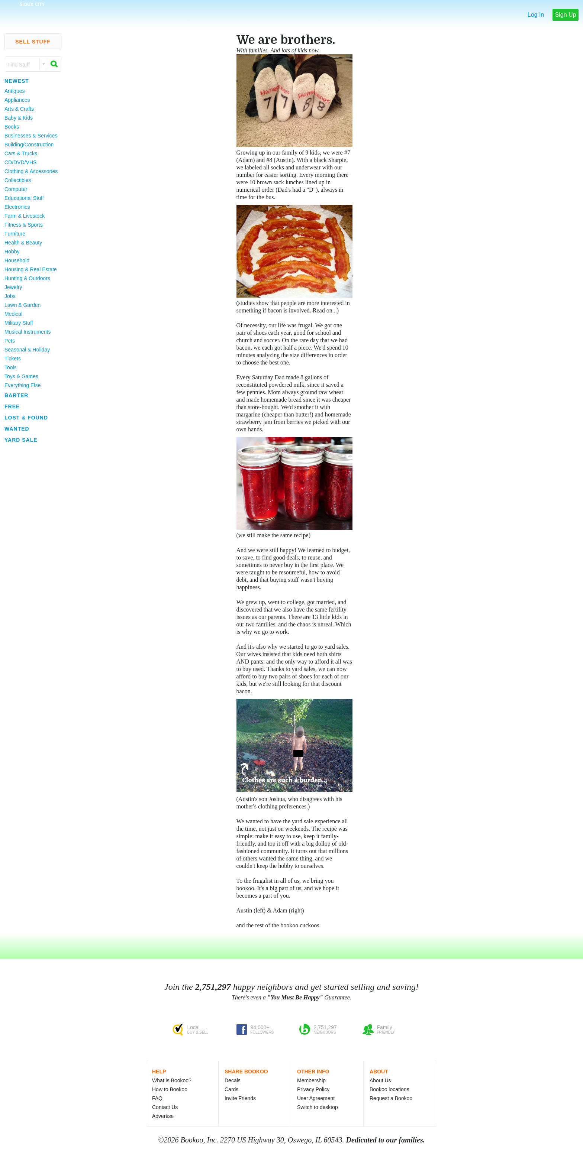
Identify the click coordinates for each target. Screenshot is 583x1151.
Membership (311, 1080)
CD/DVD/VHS (20, 162)
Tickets (12, 358)
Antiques (14, 91)
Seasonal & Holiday (27, 350)
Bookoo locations (389, 1089)
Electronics (17, 207)
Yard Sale (21, 440)
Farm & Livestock (24, 216)
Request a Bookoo (391, 1098)
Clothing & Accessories (31, 171)
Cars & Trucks (20, 153)
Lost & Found (26, 418)
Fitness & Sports (23, 225)
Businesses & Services (30, 136)
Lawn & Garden (22, 305)
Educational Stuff (24, 198)
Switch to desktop (317, 1107)
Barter (16, 395)
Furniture (14, 234)
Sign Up (565, 15)
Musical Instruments (27, 332)
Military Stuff (18, 323)
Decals (233, 1080)
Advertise (163, 1116)
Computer (15, 189)
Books (11, 127)
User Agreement (316, 1098)
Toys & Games (21, 376)
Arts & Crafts (19, 109)
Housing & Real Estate (30, 269)
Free (12, 406)
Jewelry (13, 287)
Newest (16, 81)
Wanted (16, 429)
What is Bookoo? (171, 1080)
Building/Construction (29, 144)
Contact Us (165, 1107)
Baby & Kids (18, 118)
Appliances (17, 100)
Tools (10, 367)
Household (16, 260)
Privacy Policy (313, 1089)
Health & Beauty (23, 243)
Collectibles (17, 180)
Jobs (10, 296)
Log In (536, 15)
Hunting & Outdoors (27, 278)
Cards (231, 1089)
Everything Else (22, 385)
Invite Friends (240, 1098)
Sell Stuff (33, 42)
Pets (9, 341)
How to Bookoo (169, 1089)
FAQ (157, 1098)
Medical (13, 314)
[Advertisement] (29, 556)
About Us (380, 1080)
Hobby (11, 251)
